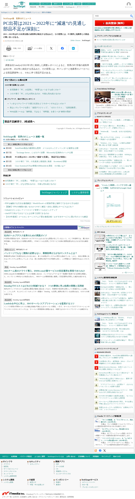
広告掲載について (84, 456)
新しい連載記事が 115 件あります (20, 144)
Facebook (100, 450)
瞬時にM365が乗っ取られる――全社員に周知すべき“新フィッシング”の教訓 (122, 94)
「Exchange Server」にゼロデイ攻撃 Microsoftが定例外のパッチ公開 (44, 153)
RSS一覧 (85, 485)
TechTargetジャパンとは (56, 456)
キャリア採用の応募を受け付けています (110, 40)
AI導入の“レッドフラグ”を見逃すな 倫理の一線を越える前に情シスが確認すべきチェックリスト (117, 300)
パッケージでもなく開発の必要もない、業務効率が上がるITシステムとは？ (40, 253)
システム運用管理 (80, 192)
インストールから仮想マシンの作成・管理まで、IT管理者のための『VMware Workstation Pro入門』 (118, 266)
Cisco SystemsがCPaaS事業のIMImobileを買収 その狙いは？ (40, 166)
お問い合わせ (70, 456)
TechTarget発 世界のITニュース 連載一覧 (23, 137)
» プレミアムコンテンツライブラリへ (108, 227)
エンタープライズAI (63, 474)
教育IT (58, 485)
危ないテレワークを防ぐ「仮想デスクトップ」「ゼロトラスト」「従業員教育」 (44, 108)
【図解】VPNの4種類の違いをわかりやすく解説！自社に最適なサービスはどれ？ (39, 207)
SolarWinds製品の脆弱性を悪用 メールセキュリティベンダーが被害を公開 (46, 148)
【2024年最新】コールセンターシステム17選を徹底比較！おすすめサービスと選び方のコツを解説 (46, 217)
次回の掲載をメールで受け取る (17, 139)
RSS (96, 450)
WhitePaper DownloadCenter (84, 228)
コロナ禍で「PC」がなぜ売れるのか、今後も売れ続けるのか (35, 94)
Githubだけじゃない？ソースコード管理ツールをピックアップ (31, 210)
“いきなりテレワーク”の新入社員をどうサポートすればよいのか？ (38, 104)
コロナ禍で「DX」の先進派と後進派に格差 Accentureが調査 (41, 161)
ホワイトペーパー (88, 482)
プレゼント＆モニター (90, 487)
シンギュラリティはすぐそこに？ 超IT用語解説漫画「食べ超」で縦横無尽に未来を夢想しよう (119, 247)
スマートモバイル (10, 471)
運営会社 (63, 497)
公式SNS (16, 497)
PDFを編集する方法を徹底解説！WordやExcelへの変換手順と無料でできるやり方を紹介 (42, 203)
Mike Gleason (75, 40)
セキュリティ (34, 464)
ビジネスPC (10, 60)
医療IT (58, 482)
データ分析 (60, 466)
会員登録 (14, 456)
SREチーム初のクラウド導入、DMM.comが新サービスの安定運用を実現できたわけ (44, 271)
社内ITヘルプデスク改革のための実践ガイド (25, 235)
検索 (132, 16)
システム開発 (8, 482)
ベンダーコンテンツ (104, 46)
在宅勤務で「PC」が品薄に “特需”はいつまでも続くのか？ (35, 90)
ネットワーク (8, 474)
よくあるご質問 (40, 456)
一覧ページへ (128, 272)
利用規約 (96, 456)
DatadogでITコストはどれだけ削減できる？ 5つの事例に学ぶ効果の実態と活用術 (44, 286)
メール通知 (38, 48)
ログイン (5, 456)
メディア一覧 (7, 497)
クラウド (7, 464)
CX (57, 469)
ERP (57, 464)
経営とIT (33, 482)
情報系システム (61, 471)
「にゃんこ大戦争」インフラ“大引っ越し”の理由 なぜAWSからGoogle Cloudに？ (116, 188)
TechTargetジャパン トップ (54, 192)
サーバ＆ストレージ (11, 469)
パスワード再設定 (26, 456)
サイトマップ (106, 456)
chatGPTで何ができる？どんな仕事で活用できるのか (27, 213)
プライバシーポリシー (47, 497)
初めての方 (117, 456)
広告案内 (23, 497)
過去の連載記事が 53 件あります (19, 170)
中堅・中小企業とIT (37, 485)
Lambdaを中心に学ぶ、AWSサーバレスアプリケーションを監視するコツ (39, 303)
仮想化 (6, 466)
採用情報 (70, 497)
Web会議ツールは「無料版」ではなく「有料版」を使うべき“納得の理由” (40, 112)
